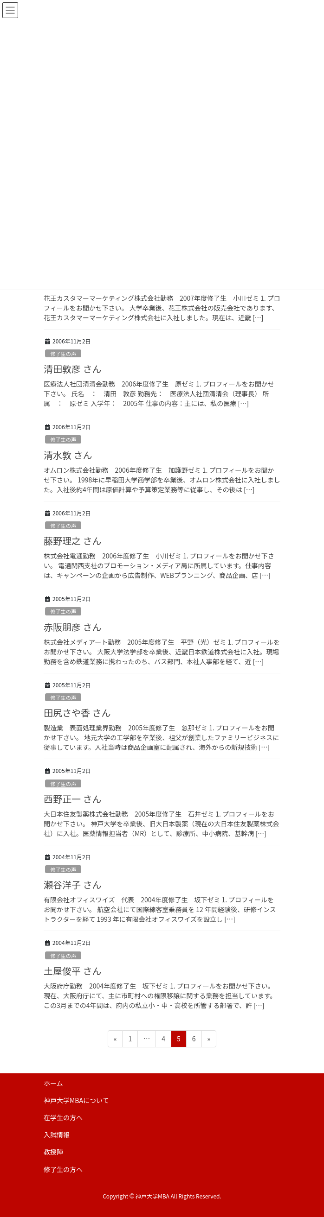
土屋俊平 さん (72, 970)
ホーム (53, 1083)
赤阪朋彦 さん (72, 627)
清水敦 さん (68, 455)
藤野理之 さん (72, 540)
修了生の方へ (63, 1169)
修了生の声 (63, 353)
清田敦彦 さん (72, 368)
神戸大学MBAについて (76, 1100)
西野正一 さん (72, 798)
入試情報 (57, 1134)
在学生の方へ (63, 1117)
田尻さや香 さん (77, 712)
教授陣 (53, 1151)
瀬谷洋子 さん (72, 884)
